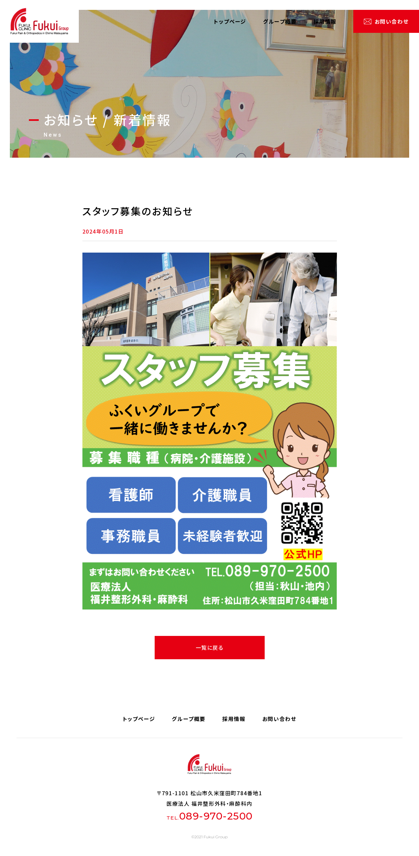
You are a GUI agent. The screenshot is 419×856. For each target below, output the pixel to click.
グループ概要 (280, 21)
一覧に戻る (210, 647)
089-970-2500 (216, 816)
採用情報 (325, 21)
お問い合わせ (392, 21)
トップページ (230, 21)
